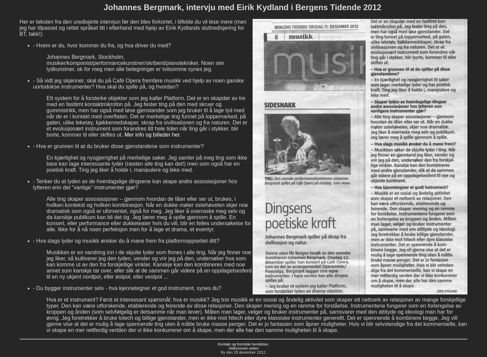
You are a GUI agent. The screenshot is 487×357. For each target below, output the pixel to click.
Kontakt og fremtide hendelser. (243, 344)
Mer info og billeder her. (152, 135)
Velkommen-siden (244, 348)
